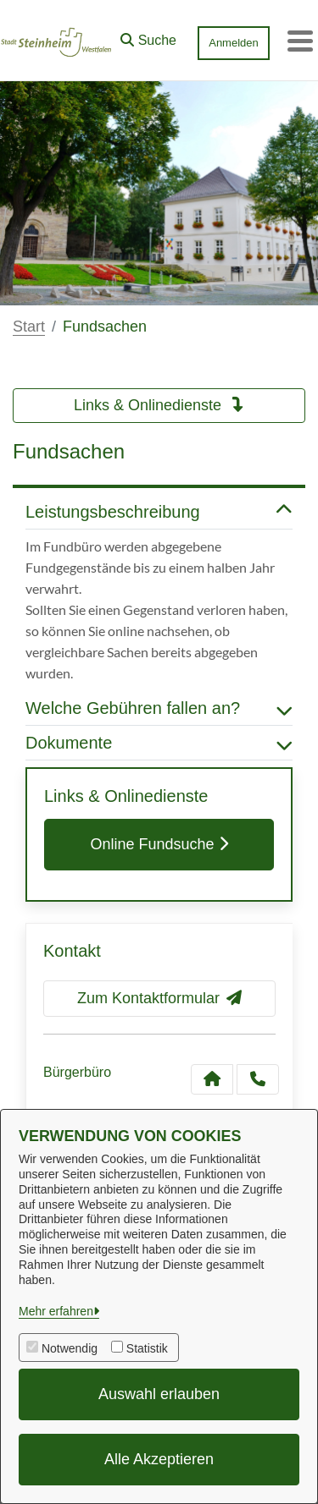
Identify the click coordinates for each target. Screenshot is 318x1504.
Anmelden (234, 42)
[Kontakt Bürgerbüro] (212, 1079)
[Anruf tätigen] (258, 1079)
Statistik (147, 1348)
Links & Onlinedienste (159, 405)
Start (29, 326)
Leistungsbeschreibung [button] (159, 512)
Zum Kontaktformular (159, 998)
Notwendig (70, 1348)
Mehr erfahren (56, 1311)
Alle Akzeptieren (159, 1459)
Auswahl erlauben (159, 1394)
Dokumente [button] (159, 743)
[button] (148, 36)
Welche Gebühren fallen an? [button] (159, 708)
